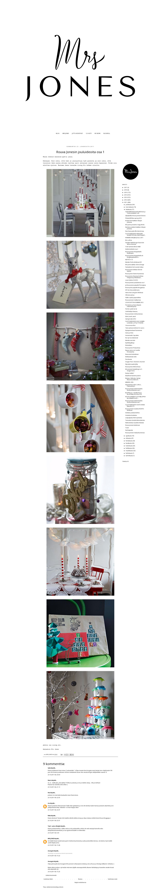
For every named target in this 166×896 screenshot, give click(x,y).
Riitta (49, 816)
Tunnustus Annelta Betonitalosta (135, 420)
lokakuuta (129, 209)
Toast (127, 428)
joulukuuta (129, 204)
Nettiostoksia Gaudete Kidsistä (134, 423)
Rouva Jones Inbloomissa (132, 367)
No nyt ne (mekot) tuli (131, 338)
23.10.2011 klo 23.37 (54, 820)
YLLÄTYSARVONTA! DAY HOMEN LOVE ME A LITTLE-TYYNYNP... (134, 322)
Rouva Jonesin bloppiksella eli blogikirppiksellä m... (134, 256)
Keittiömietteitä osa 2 (131, 249)
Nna (49, 793)
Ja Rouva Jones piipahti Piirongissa (135, 285)
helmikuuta (129, 453)
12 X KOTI (89, 133)
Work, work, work (130, 316)
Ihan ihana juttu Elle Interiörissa (134, 231)
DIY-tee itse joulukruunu (132, 290)
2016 (125, 190)
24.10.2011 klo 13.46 (54, 845)
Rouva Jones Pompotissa (132, 348)
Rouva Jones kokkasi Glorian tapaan (133, 270)
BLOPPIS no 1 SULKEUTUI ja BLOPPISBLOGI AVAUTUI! (133, 393)
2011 (125, 202)
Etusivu (80, 879)
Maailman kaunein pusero (133, 376)
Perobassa (128, 359)
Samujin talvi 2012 (130, 319)
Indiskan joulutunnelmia (132, 413)
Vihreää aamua (129, 295)
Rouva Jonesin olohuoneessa (134, 314)
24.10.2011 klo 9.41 (53, 833)
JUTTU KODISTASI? (77, 133)
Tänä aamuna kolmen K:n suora (134, 328)
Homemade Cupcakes (132, 335)
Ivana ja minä (129, 333)
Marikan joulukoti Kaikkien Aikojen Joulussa (135, 227)
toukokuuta (129, 446)
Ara (49, 803)
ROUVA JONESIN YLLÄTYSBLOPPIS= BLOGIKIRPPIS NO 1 (135, 397)
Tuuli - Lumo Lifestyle (54, 826)
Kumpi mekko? (129, 373)
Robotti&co (128, 345)
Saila (49, 768)
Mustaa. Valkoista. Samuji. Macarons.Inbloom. (133, 379)
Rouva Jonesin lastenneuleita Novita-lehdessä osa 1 (133, 401)
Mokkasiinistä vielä (130, 357)
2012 (125, 200)
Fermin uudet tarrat (131, 309)
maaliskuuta (129, 451)
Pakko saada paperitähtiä (133, 297)
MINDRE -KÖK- (129, 382)
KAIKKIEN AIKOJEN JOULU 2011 (134, 238)
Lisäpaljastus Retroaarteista (133, 418)
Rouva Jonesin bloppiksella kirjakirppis (133, 252)
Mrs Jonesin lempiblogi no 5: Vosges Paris (133, 370)
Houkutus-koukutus (131, 415)
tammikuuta (129, 456)
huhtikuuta (129, 448)
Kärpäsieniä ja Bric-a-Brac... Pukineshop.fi (133, 385)
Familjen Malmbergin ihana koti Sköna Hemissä (134, 243)
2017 (125, 187)
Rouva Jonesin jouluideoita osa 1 (135, 282)
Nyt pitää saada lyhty (131, 364)
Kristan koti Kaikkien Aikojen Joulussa (133, 221)
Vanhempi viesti (112, 879)
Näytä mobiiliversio (80, 882)
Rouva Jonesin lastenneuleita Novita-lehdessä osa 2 (133, 389)
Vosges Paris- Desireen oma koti (135, 362)
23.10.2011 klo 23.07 (54, 810)
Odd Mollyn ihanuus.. (131, 311)
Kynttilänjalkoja (129, 343)
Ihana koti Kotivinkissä (131, 354)
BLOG (57, 133)
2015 (125, 192)
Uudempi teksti (48, 879)
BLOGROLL (106, 133)
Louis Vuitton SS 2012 (131, 280)
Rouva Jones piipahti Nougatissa (135, 287)
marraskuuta (130, 207)
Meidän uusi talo (130, 340)
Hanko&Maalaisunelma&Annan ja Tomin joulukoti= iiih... (135, 212)
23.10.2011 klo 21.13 (54, 787)
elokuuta (128, 438)
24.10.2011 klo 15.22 (54, 856)
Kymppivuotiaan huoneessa (133, 330)
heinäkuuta (129, 441)
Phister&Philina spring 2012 (133, 218)
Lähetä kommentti (51, 875)
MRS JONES (66, 133)
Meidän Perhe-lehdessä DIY (133, 262)
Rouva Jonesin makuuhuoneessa (135, 433)
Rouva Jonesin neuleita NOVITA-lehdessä (134, 409)
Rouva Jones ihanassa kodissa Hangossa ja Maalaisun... (134, 276)
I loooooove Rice (130, 325)
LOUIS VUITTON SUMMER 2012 (134, 302)
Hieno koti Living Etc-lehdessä (134, 292)
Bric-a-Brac (128, 240)
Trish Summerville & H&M (132, 247)
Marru (49, 780)
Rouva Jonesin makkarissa (133, 300)
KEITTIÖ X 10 (129, 260)
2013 (125, 197)
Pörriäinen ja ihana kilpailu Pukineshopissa (133, 305)
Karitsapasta (129, 430)
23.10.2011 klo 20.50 (54, 775)
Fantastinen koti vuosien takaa (134, 267)
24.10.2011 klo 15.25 (54, 872)
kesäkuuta (129, 443)
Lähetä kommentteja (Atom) (55, 887)
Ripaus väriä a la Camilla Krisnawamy (132, 351)
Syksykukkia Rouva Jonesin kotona (135, 216)
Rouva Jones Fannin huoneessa (134, 274)
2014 (125, 195)
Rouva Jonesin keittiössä (132, 425)
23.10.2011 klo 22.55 (54, 797)
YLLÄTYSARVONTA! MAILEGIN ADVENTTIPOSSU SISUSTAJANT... (135, 234)
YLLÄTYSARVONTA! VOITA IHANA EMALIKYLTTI (135, 405)
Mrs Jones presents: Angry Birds (134, 225)
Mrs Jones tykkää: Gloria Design (134, 265)
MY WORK (97, 133)
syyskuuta (129, 436)
